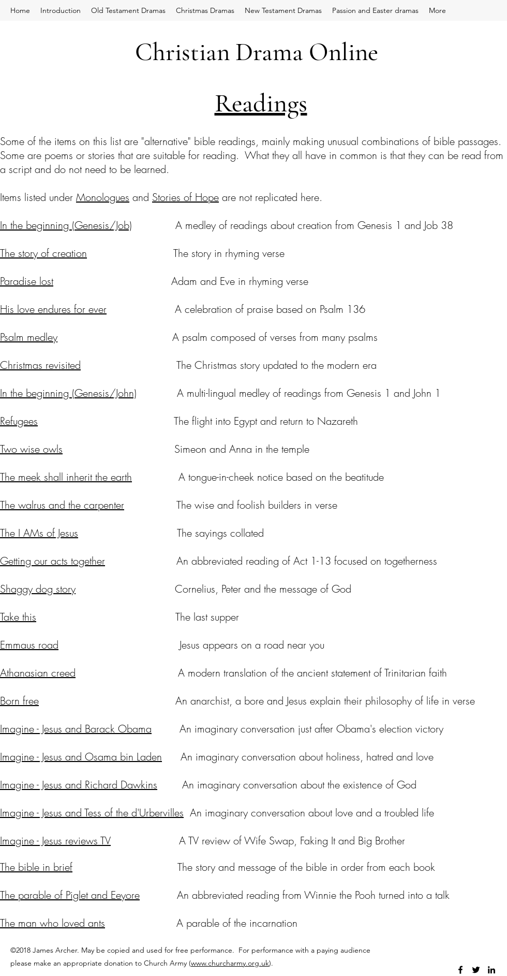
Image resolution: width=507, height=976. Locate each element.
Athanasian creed (38, 673)
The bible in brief (36, 867)
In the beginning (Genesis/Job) (66, 225)
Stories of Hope (185, 197)
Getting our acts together (52, 561)
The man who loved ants (52, 923)
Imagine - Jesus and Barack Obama (76, 729)
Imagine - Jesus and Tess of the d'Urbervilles (92, 813)
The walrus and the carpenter (62, 505)
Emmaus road (29, 645)
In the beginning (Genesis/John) (68, 393)
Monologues (102, 197)
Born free (19, 701)
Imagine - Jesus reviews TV (55, 841)
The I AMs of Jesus (39, 533)
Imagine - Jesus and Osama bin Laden (81, 757)
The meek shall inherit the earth (66, 477)
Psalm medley (28, 337)
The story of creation (43, 253)
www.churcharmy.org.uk (230, 963)
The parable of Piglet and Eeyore (70, 895)
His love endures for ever (53, 309)
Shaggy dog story (38, 589)
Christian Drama (219, 52)
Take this (18, 617)
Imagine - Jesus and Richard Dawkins (78, 785)
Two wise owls (31, 449)
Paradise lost (26, 281)
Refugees (19, 421)
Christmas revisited (40, 365)
